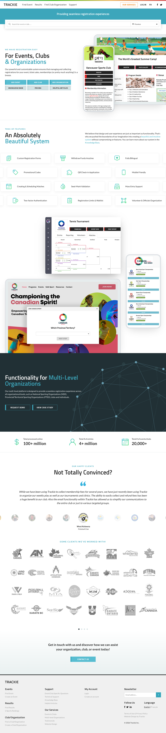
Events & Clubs (51, 715)
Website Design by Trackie (134, 718)
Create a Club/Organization (16, 726)
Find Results (10, 709)
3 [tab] (84, 630)
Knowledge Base (92, 142)
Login (87, 694)
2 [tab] (81, 630)
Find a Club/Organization (15, 723)
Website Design (51, 725)
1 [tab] (79, 630)
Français (154, 708)
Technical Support (52, 698)
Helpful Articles (51, 704)
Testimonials (50, 722)
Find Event (28, 4)
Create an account (92, 698)
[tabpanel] (83, 584)
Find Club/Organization (57, 4)
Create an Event (11, 698)
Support (74, 4)
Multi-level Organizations (55, 719)
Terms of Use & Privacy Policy (135, 715)
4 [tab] (87, 630)
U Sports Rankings (12, 712)
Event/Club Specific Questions (56, 694)
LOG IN (142, 4)
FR (149, 4)
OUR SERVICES (127, 4)
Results (39, 4)
